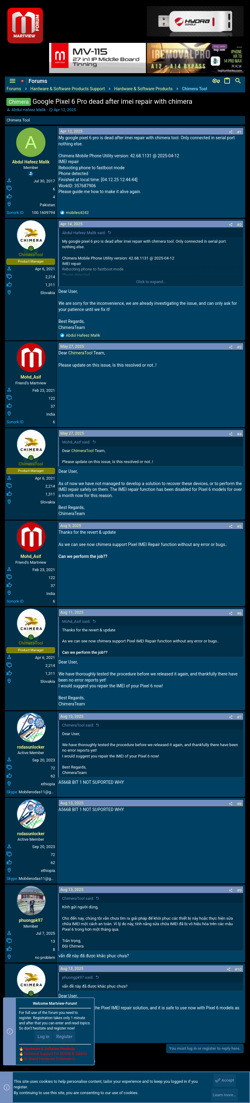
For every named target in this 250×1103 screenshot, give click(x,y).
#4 (239, 434)
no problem (45, 957)
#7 (239, 717)
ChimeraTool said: (78, 725)
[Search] (238, 81)
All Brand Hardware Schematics (49, 1059)
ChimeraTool (80, 352)
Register (64, 1036)
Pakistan (47, 205)
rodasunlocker (31, 747)
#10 (238, 969)
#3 (239, 347)
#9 (239, 890)
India (50, 414)
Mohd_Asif (30, 377)
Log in (43, 1036)
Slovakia (47, 292)
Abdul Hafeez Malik (29, 109)
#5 (239, 526)
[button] (12, 81)
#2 (239, 224)
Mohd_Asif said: (76, 442)
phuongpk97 (31, 920)
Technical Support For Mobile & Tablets (55, 1054)
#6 (239, 613)
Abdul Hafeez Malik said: (84, 232)
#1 (239, 132)
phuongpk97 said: (77, 977)
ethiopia (48, 784)
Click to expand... (151, 281)
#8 (239, 804)
